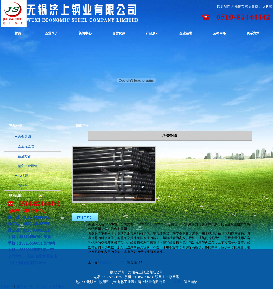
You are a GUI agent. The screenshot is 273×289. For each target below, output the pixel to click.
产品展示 (152, 33)
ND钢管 (21, 286)
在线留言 (237, 7)
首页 (18, 33)
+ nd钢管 (21, 176)
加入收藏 (265, 7)
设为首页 (251, 7)
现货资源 (118, 33)
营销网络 (219, 33)
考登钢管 (6, 286)
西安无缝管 (56, 286)
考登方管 (105, 262)
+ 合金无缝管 (24, 146)
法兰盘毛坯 (38, 286)
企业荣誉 (185, 33)
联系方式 (252, 33)
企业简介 (51, 33)
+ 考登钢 (21, 185)
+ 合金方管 (23, 156)
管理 (176, 282)
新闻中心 (85, 33)
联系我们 (223, 7)
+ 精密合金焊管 (26, 166)
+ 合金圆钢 (23, 137)
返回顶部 (190, 282)
